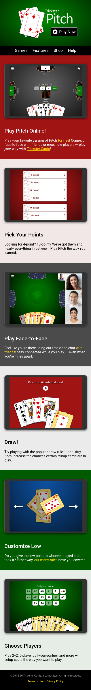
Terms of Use (35, 681)
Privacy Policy (55, 681)
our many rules (45, 560)
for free (63, 140)
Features (40, 50)
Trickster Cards (38, 149)
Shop (58, 50)
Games (21, 50)
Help (72, 50)
